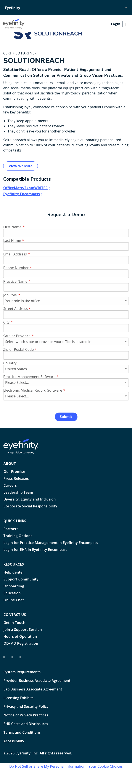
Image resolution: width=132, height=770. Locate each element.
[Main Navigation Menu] (127, 24)
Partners (10, 529)
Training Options (17, 536)
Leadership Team (18, 493)
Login (116, 24)
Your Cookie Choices (106, 766)
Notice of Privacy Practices (25, 715)
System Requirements (21, 672)
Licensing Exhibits (18, 697)
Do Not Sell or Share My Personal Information (47, 766)
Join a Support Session (22, 630)
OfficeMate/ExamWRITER (25, 188)
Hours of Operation (20, 637)
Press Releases (16, 479)
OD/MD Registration (20, 644)
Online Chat (13, 600)
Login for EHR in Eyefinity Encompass (35, 550)
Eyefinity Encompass (21, 194)
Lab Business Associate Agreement (32, 689)
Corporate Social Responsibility (30, 506)
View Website (20, 166)
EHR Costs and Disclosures (25, 723)
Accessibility (13, 741)
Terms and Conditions (21, 732)
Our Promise (14, 472)
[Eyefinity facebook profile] (5, 658)
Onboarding (13, 586)
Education (12, 593)
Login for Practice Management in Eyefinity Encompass (50, 543)
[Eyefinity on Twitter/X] (13, 658)
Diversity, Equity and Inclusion (29, 499)
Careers (10, 486)
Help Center (13, 573)
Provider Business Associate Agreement (36, 680)
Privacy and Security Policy (25, 706)
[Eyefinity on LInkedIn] (21, 658)
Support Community (20, 579)
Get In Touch (14, 623)
